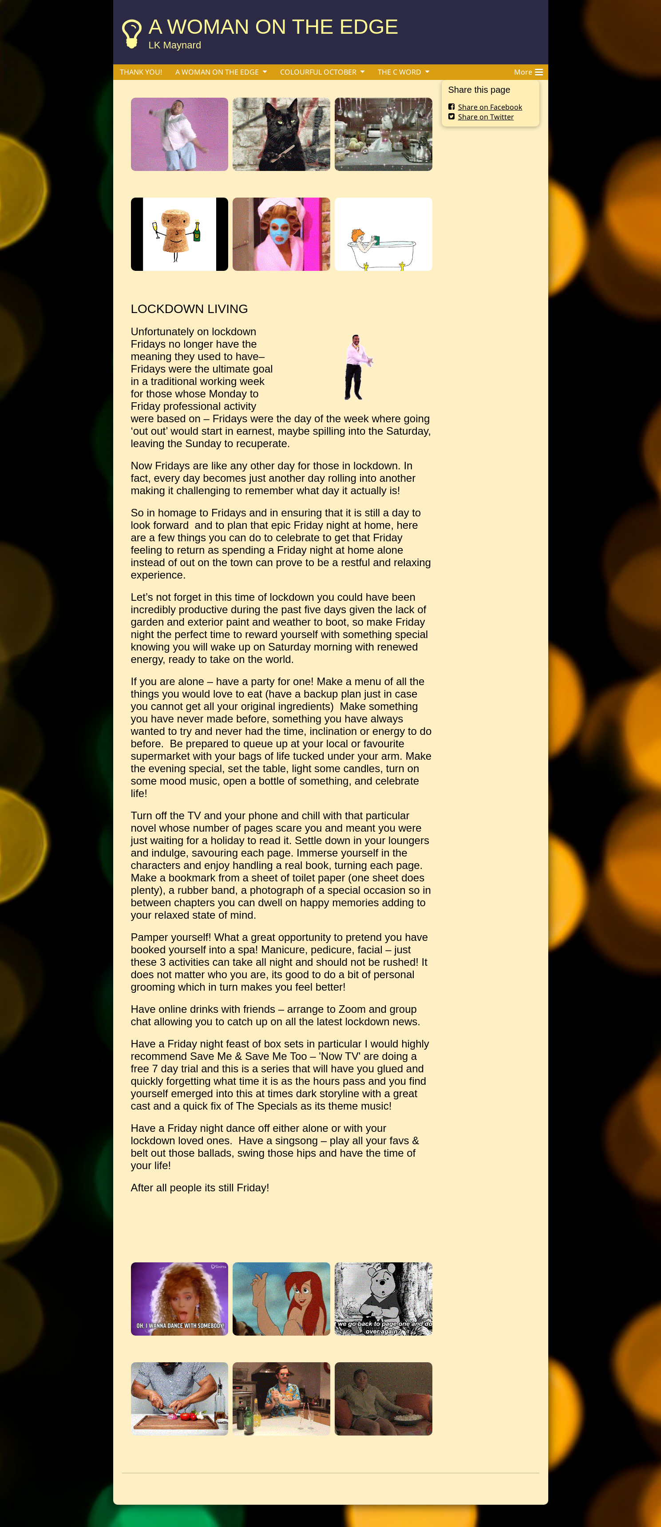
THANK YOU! (141, 72)
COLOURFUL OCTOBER (318, 72)
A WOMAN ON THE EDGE (274, 26)
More (528, 70)
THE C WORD (399, 72)
